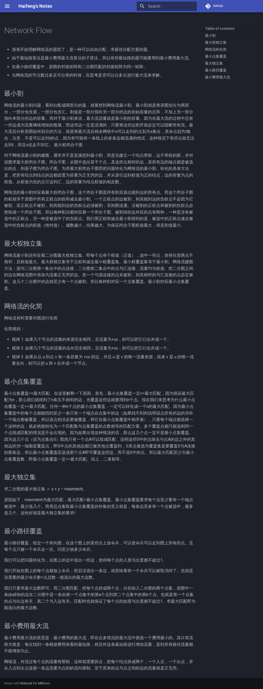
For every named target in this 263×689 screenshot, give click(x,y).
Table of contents (220, 28)
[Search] (167, 6)
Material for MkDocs (35, 683)
